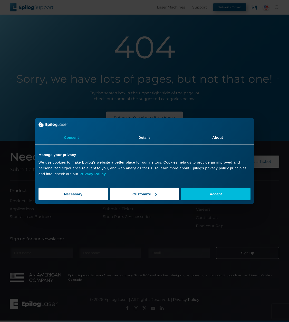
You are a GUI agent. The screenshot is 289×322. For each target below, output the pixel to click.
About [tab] (217, 137)
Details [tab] (144, 137)
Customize (145, 194)
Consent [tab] (71, 137)
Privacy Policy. (93, 174)
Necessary (73, 194)
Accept (216, 194)
